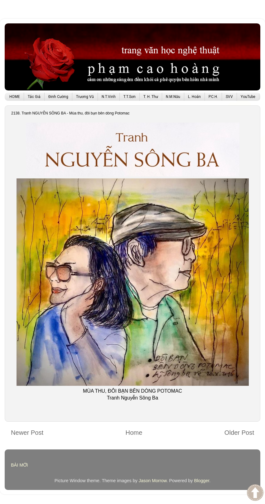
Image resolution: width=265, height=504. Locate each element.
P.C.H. (213, 96)
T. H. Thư (150, 96)
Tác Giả (34, 96)
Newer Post (27, 432)
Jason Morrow (153, 480)
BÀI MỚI (19, 465)
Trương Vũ (85, 96)
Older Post (239, 432)
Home (134, 432)
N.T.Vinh (109, 96)
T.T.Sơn (129, 96)
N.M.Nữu (173, 96)
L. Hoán (194, 96)
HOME (14, 96)
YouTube (248, 96)
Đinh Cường (58, 96)
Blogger (201, 480)
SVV (229, 96)
